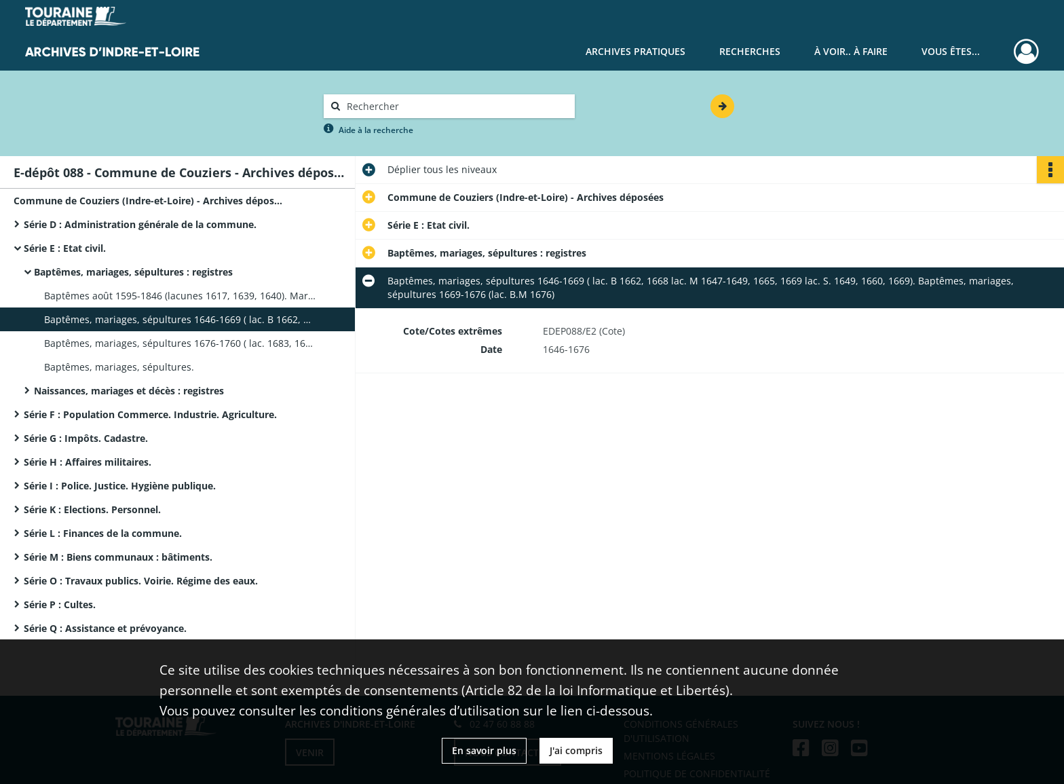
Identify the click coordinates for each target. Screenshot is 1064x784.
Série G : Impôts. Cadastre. (86, 438)
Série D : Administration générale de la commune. (140, 224)
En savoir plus (484, 750)
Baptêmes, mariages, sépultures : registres (133, 271)
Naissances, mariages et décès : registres (129, 390)
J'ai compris (576, 750)
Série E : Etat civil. (65, 248)
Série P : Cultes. (60, 604)
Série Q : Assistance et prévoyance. (105, 628)
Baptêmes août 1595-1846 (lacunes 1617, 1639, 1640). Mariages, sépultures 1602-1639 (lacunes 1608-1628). (180, 295)
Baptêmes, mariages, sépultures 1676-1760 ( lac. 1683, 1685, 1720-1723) (180, 343)
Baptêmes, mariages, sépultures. (119, 366)
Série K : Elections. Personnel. (92, 509)
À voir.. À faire (851, 51)
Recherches (749, 51)
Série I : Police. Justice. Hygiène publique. (120, 485)
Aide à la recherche (376, 130)
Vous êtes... (951, 51)
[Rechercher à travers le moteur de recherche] (456, 106)
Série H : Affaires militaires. (87, 461)
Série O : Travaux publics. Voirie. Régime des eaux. (141, 580)
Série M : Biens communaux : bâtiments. (118, 556)
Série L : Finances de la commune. (103, 533)
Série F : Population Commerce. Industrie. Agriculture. (150, 414)
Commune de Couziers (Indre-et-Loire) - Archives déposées (149, 200)
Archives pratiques (635, 51)
